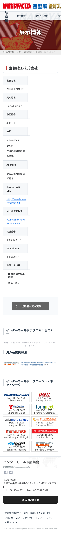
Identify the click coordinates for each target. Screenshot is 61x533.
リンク (49, 517)
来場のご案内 (41, 15)
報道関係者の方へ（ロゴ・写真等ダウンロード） (28, 512)
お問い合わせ (30, 499)
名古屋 (6, 16)
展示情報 (21, 15)
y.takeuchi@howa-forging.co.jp (17, 221)
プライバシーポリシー (33, 517)
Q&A (18, 517)
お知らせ (9, 517)
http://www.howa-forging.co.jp (16, 201)
